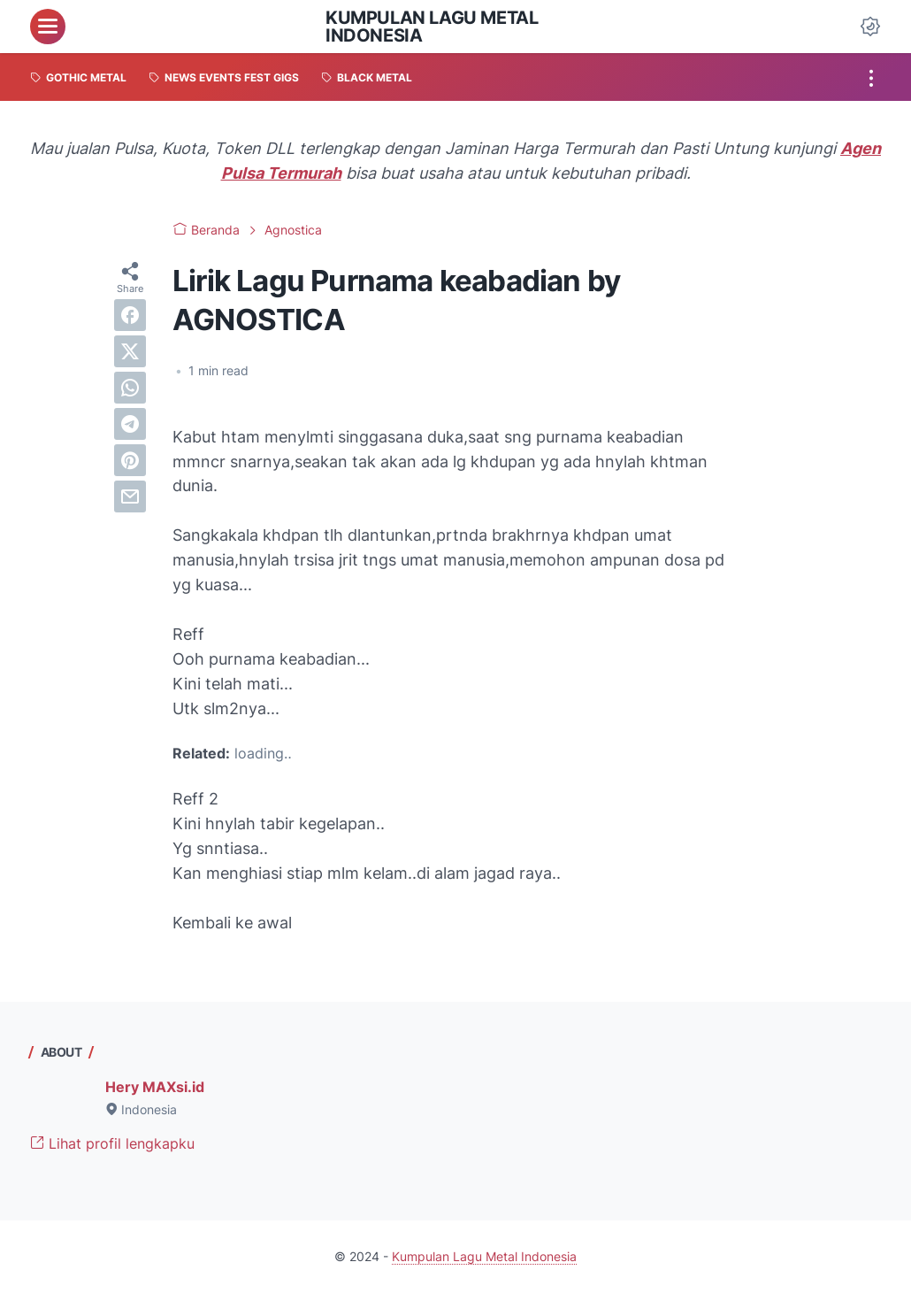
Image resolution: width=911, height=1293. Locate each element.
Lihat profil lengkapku (112, 1143)
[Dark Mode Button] (870, 26)
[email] (130, 496)
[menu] (47, 26)
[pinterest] (130, 460)
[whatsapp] (130, 388)
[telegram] (130, 424)
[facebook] (130, 315)
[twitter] (130, 351)
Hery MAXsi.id (154, 1087)
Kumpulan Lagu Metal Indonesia (431, 26)
